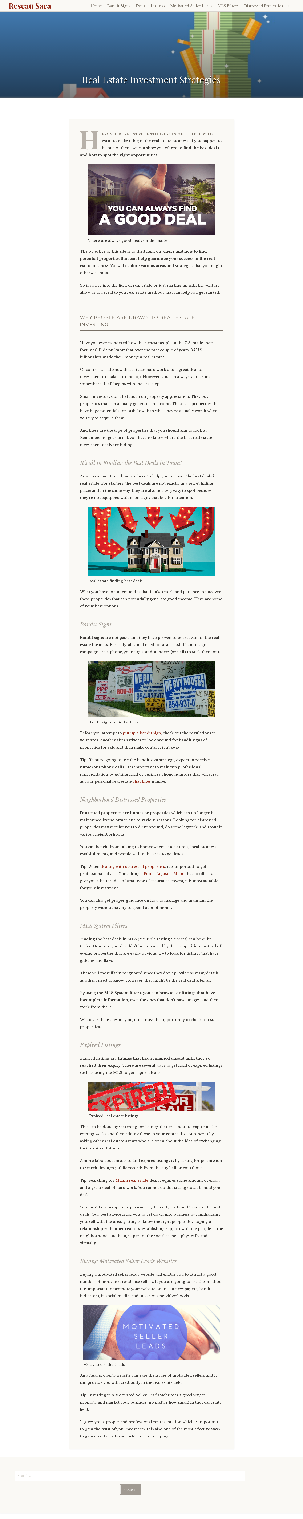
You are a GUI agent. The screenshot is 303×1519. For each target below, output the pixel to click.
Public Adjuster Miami (165, 874)
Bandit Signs (118, 6)
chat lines (142, 781)
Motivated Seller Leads (191, 6)
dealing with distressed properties (133, 866)
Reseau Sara (29, 5)
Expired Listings (150, 6)
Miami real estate (132, 1180)
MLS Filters (228, 6)
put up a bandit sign (142, 733)
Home (96, 6)
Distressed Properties (263, 6)
